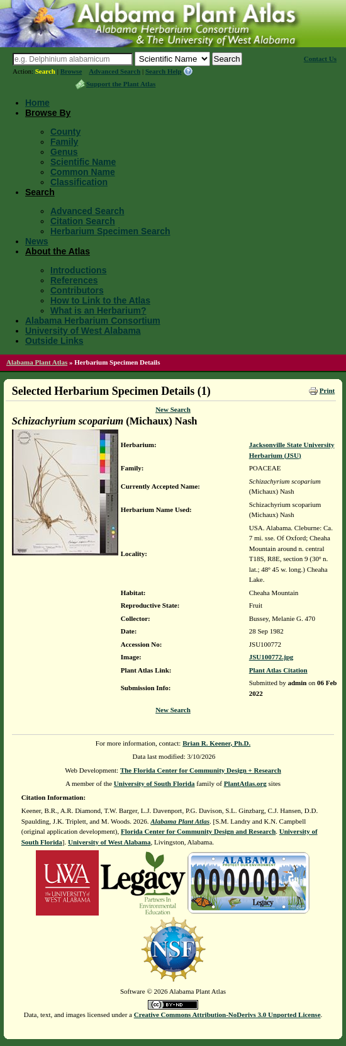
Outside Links (54, 341)
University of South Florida (154, 783)
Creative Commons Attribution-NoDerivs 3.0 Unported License (227, 1014)
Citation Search (82, 221)
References (74, 280)
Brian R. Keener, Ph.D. (216, 743)
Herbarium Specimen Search (110, 231)
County (65, 132)
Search (45, 71)
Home (37, 103)
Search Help (163, 71)
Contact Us (320, 58)
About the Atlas (57, 251)
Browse (71, 71)
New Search (173, 409)
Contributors (77, 290)
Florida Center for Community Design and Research (198, 831)
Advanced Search (114, 71)
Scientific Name (83, 162)
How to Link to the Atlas (100, 300)
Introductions (78, 270)
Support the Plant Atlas (120, 84)
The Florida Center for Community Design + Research (200, 770)
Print (327, 390)
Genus (64, 152)
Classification (79, 182)
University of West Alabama (83, 331)
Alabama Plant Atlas (36, 362)
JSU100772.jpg (271, 657)
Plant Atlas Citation (278, 670)
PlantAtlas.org (245, 783)
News (36, 241)
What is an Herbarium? (98, 310)
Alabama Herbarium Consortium (92, 321)
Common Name (82, 172)
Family (64, 142)
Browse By (47, 113)
